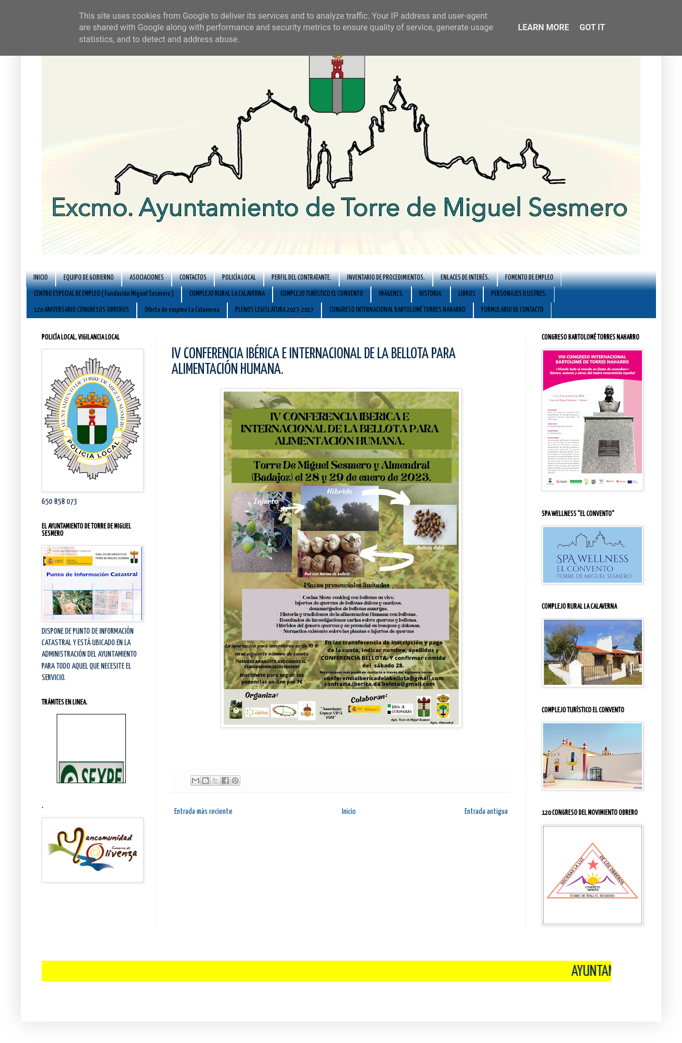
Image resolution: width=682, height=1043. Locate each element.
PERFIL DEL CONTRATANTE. (301, 277)
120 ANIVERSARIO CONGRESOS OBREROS (81, 310)
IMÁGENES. (391, 294)
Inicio (349, 811)
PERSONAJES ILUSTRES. (519, 294)
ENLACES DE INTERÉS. (465, 277)
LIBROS (466, 294)
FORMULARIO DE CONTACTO (512, 310)
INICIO (40, 277)
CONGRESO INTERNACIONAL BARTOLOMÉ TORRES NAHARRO (397, 310)
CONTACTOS (193, 277)
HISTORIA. (431, 294)
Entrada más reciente (203, 811)
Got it (592, 27)
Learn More (543, 27)
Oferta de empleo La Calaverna (182, 310)
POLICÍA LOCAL (239, 277)
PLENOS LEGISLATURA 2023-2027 (274, 310)
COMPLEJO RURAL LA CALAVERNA (227, 294)
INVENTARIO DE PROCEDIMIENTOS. (386, 277)
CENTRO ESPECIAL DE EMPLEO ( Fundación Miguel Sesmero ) (104, 294)
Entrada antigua (486, 811)
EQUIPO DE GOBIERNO (88, 277)
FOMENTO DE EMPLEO (529, 277)
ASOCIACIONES (147, 277)
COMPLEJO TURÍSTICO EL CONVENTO (321, 294)
